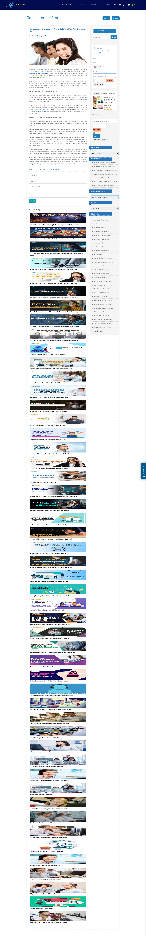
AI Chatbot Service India (101, 273)
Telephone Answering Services (38, 73)
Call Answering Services (40, 169)
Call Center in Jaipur (99, 243)
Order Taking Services (100, 277)
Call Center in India (68, 5)
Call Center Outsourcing (101, 220)
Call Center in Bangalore (101, 251)
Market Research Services (101, 296)
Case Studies (104, 93)
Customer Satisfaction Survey (102, 300)
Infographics (112, 93)
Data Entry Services (99, 285)
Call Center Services (99, 224)
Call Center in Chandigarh (101, 235)
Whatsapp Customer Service (102, 327)
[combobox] (96, 67)
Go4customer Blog (42, 17)
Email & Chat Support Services (103, 308)
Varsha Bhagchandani (41, 36)
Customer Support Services (102, 304)
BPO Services (97, 254)
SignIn (106, 18)
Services (93, 5)
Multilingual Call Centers (101, 316)
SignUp (115, 18)
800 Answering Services (101, 312)
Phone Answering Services (57, 169)
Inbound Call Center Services (102, 258)
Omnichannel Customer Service (103, 323)
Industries (82, 5)
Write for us (100, 31)
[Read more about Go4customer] (16, 5)
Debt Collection (98, 331)
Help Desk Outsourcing (100, 270)
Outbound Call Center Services (103, 262)
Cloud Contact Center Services (102, 319)
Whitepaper (96, 93)
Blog (108, 5)
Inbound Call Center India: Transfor (104, 178)
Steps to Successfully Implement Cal (105, 170)
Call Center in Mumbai (100, 247)
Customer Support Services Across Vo (105, 162)
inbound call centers (42, 111)
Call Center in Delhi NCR (101, 239)
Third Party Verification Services (103, 289)
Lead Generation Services (101, 293)
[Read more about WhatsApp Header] (133, 5)
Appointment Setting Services (102, 281)
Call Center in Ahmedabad (101, 231)
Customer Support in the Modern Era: (105, 174)
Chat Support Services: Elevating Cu (104, 185)
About (101, 5)
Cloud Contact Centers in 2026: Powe (105, 182)
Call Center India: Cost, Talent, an (103, 166)
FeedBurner (104, 139)
